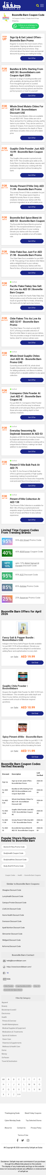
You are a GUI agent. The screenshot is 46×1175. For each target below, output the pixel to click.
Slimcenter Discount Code (12, 934)
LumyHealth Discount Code (12, 896)
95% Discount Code (26, 574)
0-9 (18, 1094)
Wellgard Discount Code (11, 940)
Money (4, 1054)
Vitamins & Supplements (11, 1043)
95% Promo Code (28, 540)
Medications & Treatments (12, 1032)
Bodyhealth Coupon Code (13, 853)
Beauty (4, 1006)
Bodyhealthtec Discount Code (15, 860)
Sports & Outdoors (9, 1035)
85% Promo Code (27, 586)
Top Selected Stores (33, 1120)
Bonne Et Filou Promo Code (14, 847)
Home (4, 1050)
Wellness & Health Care (11, 1047)
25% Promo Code (27, 597)
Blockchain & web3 (9, 1010)
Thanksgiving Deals (12, 1113)
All (3, 1079)
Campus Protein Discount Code (14, 903)
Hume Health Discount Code (13, 915)
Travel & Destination (9, 1061)
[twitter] (22, 1140)
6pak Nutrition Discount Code (13, 928)
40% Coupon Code (29, 551)
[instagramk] (28, 1140)
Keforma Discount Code (11, 946)
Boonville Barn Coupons (33, 875)
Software (5, 1058)
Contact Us (21, 1128)
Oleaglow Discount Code (11, 890)
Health (4, 1017)
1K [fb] (8, 973)
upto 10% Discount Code (27, 564)
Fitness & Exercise (9, 1021)
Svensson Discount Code (11, 921)
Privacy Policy (36, 1128)
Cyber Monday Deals (12, 1120)
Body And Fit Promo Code (13, 866)
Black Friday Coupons (33, 1113)
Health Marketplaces (10, 1024)
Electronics (6, 1013)
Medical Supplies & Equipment (14, 1028)
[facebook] (17, 1140)
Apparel (5, 1002)
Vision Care (6, 1039)
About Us (8, 1128)
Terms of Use (23, 1135)
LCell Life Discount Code (11, 909)
